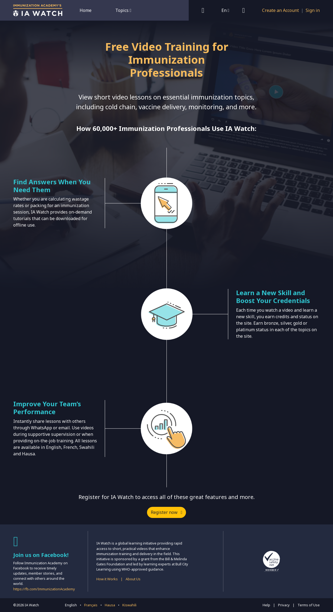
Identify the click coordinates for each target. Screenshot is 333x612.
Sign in (313, 10)
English (71, 605)
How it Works (107, 578)
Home (86, 10)
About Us (133, 578)
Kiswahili (129, 605)
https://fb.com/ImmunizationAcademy (44, 589)
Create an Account (280, 10)
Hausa (110, 605)
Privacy (284, 605)
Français (90, 605)
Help (266, 605)
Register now (166, 512)
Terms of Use (309, 605)
